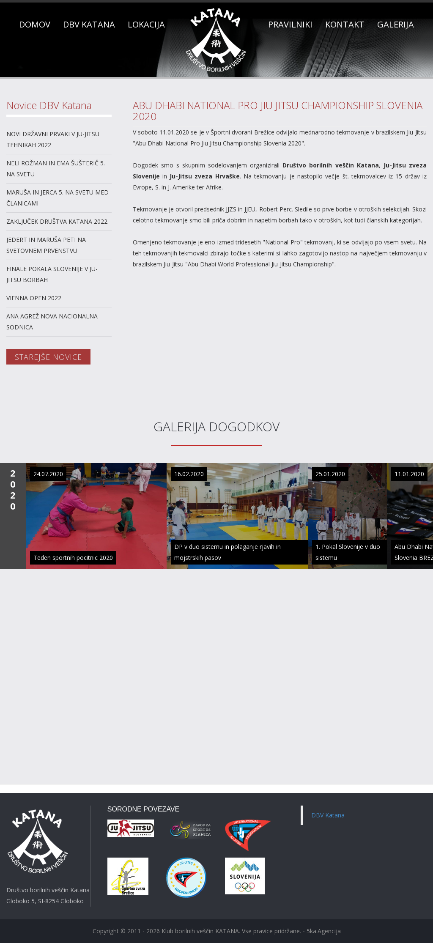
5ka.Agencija (324, 931)
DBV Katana (328, 815)
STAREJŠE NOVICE (48, 357)
